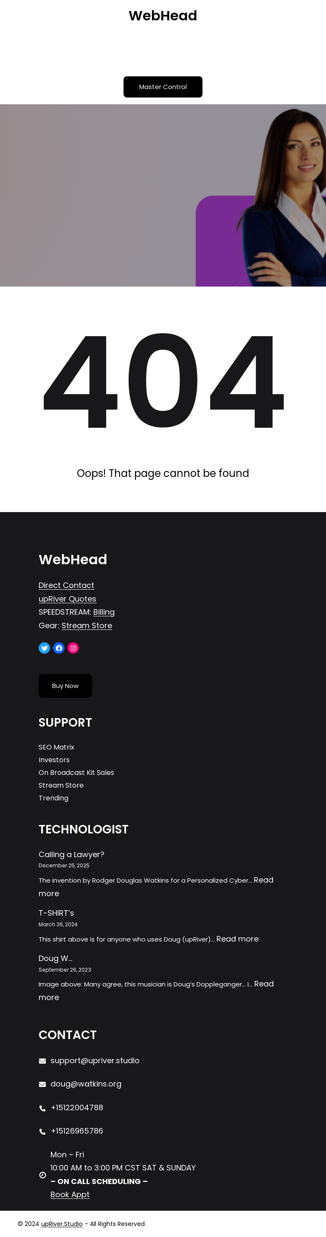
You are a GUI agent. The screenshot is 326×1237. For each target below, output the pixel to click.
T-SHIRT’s (56, 913)
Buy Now (65, 685)
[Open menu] (163, 50)
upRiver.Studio (62, 1224)
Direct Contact (66, 585)
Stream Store (87, 625)
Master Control (163, 86)
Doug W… (55, 958)
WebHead (163, 15)
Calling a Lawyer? (71, 854)
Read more (237, 938)
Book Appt (70, 1194)
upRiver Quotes (67, 598)
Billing (104, 612)
